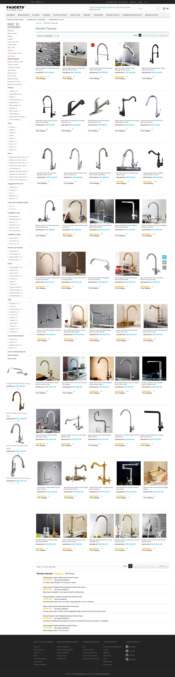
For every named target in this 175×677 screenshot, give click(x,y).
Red (11, 135)
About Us (37, 647)
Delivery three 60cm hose (18, 180)
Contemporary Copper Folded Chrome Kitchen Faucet (60, 577)
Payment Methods (63, 647)
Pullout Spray (15, 105)
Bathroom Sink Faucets (132, 15)
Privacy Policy (61, 656)
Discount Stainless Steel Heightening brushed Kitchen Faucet (63, 616)
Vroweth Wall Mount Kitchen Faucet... (18, 383)
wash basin (98, 15)
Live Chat (124, 2)
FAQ (84, 647)
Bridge (12, 97)
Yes (12, 209)
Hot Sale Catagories (40, 659)
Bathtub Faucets (13, 79)
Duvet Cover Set (60, 15)
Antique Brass (16, 276)
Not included (15, 168)
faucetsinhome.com (16, 8)
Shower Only (14, 228)
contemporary (16, 309)
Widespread (14, 216)
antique (14, 318)
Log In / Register (35, 2)
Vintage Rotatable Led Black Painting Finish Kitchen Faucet (62, 597)
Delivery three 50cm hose (18, 177)
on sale (14, 315)
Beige (12, 130)
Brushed (14, 270)
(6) (74, 77)
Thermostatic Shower (15, 53)
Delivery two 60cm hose (19, 157)
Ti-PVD (13, 284)
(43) (155, 181)
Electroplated (16, 267)
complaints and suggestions (112, 647)
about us (133, 2)
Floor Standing (15, 119)
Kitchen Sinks (12, 45)
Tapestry (87, 15)
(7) (127, 77)
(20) (154, 234)
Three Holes (14, 238)
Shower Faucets (151, 15)
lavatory (13, 190)
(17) (48, 77)
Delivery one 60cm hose (18, 171)
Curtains (46, 15)
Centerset (14, 225)
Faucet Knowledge (40, 664)
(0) (18, 388)
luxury (13, 306)
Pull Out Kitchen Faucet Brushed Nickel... (17, 447)
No (11, 206)
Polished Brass (16, 296)
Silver (13, 144)
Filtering (13, 91)
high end (14, 323)
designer (14, 303)
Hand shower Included (17, 117)
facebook (132, 647)
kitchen (13, 199)
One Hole (14, 244)
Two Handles (15, 254)
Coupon (106, 650)
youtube (132, 655)
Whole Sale (107, 656)
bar (11, 193)
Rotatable (14, 102)
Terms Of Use (61, 659)
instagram (132, 659)
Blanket (36, 15)
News (35, 656)
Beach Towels (23, 15)
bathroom (14, 196)
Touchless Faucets (14, 67)
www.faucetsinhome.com (102, 674)
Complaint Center (111, 2)
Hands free (14, 251)
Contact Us (37, 653)
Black (12, 147)
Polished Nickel (16, 290)
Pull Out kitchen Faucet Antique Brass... (16, 414)
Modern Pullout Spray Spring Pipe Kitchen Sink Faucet (61, 606)
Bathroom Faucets (56, 20)
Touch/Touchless (16, 100)
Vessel (13, 222)
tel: (146, 2)
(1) (47, 286)
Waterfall (13, 108)
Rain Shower (14, 111)
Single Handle (16, 257)
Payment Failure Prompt (90, 659)
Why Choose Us (39, 650)
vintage (14, 320)
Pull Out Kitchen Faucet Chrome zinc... (19, 478)
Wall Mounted (15, 219)
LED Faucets (12, 76)
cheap (13, 326)
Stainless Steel (16, 287)
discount (14, 332)
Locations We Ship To (90, 653)
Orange (13, 127)
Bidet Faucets (12, 73)
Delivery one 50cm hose (18, 160)
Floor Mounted (15, 231)
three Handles (15, 260)
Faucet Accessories (14, 81)
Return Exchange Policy (65, 650)
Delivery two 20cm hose (18, 174)
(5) (128, 181)
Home (38, 23)
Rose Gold (14, 273)
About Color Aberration (90, 656)
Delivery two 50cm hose (18, 163)
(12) (127, 391)
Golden (12, 133)
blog (140, 2)
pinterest (132, 651)
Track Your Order (88, 650)
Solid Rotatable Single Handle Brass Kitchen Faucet (60, 625)
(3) (127, 286)
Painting (14, 279)
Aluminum (13, 339)
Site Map (106, 653)
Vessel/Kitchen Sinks (15, 20)
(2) (152, 286)
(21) (101, 234)
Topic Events (38, 661)
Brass (13, 348)
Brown (13, 141)
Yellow (12, 138)
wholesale (15, 312)
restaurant (13, 187)
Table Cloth (75, 15)
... (157, 35)
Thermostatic (14, 114)
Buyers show (107, 664)
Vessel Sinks (12, 70)
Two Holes (14, 241)
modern (14, 329)
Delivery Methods (62, 653)
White (12, 150)
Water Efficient (15, 94)
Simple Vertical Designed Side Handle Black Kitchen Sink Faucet (64, 587)
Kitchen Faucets (112, 15)
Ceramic (13, 342)
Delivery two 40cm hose (18, 166)
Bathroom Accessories (36, 20)
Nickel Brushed (16, 293)
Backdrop (11, 15)
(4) (74, 234)
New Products (108, 661)
